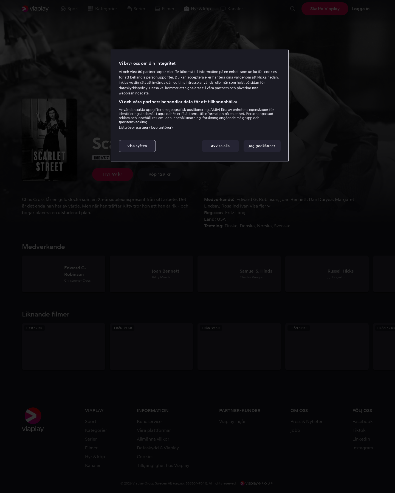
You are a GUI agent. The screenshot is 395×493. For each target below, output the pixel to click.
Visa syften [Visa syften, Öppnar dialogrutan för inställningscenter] (137, 146)
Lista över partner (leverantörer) (146, 127)
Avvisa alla (220, 146)
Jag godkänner (262, 146)
